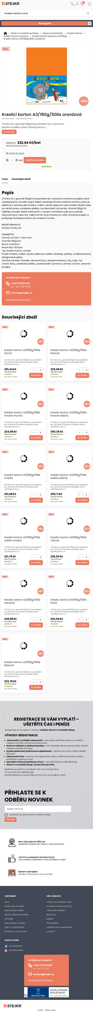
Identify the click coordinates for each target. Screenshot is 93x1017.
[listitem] (51, 874)
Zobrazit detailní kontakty (18, 299)
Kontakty (50, 931)
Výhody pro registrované (58, 902)
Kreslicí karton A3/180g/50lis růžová (68, 539)
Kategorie (65, 23)
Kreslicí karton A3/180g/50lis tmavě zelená (68, 414)
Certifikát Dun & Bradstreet (59, 927)
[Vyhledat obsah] (88, 13)
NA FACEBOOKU (16, 946)
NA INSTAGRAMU (16, 950)
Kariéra (49, 919)
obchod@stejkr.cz (21, 292)
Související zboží (21, 179)
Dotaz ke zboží (16, 153)
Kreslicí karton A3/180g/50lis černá (22, 352)
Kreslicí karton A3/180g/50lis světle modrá (22, 539)
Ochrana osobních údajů (59, 906)
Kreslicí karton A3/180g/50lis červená (22, 601)
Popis (5, 179)
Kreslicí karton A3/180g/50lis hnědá (22, 476)
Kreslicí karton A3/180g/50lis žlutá (68, 601)
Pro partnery (52, 923)
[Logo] (11, 4)
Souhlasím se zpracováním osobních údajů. (30, 815)
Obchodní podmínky (56, 910)
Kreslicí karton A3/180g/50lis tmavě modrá (22, 414)
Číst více (9, 131)
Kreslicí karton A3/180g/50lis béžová (22, 664)
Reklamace (51, 915)
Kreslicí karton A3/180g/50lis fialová (68, 352)
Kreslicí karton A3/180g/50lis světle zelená (68, 476)
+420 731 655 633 (20, 283)
